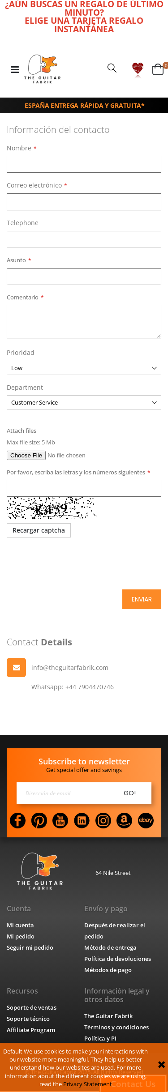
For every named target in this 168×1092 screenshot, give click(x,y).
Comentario (22, 297)
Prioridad (20, 352)
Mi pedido (20, 937)
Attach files (21, 431)
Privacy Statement (87, 1084)
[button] (137, 69)
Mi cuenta (20, 926)
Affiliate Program (31, 1031)
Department (25, 387)
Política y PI (100, 1039)
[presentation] (75, 563)
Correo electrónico (34, 185)
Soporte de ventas (31, 1008)
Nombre (19, 148)
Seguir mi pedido (30, 948)
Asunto (16, 259)
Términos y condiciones (116, 1028)
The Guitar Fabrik (108, 1017)
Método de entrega (110, 948)
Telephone (22, 222)
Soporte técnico (28, 1019)
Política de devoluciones (117, 960)
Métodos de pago (108, 971)
